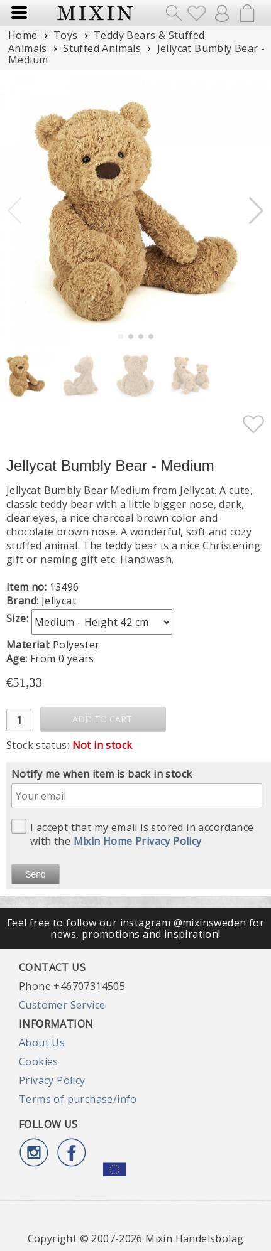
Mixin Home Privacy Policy (138, 841)
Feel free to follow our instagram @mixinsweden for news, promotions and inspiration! (135, 928)
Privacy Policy (52, 1080)
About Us (42, 1043)
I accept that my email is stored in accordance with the (132, 833)
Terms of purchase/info (78, 1099)
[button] (256, 211)
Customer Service (62, 1005)
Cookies (38, 1061)
